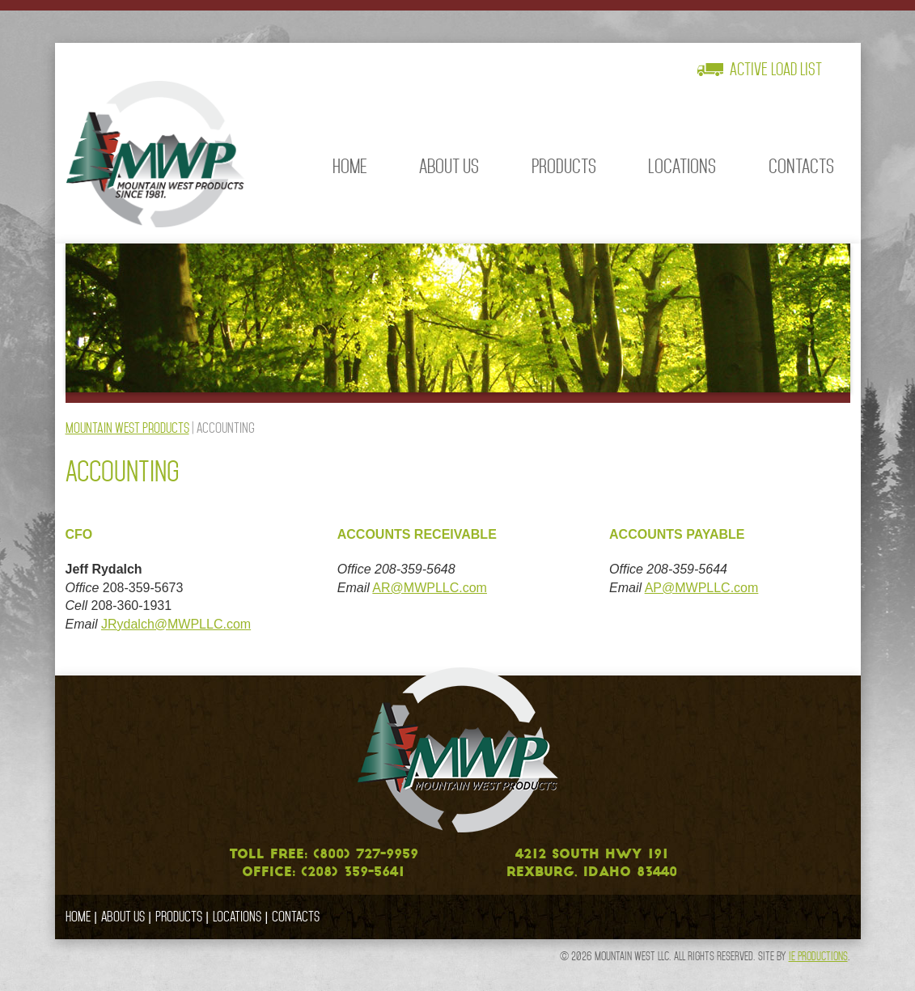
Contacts (801, 166)
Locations (682, 166)
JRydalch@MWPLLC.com (176, 624)
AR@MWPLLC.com (429, 588)
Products (564, 166)
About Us (449, 166)
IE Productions (818, 956)
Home (350, 166)
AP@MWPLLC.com (702, 588)
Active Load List (776, 69)
